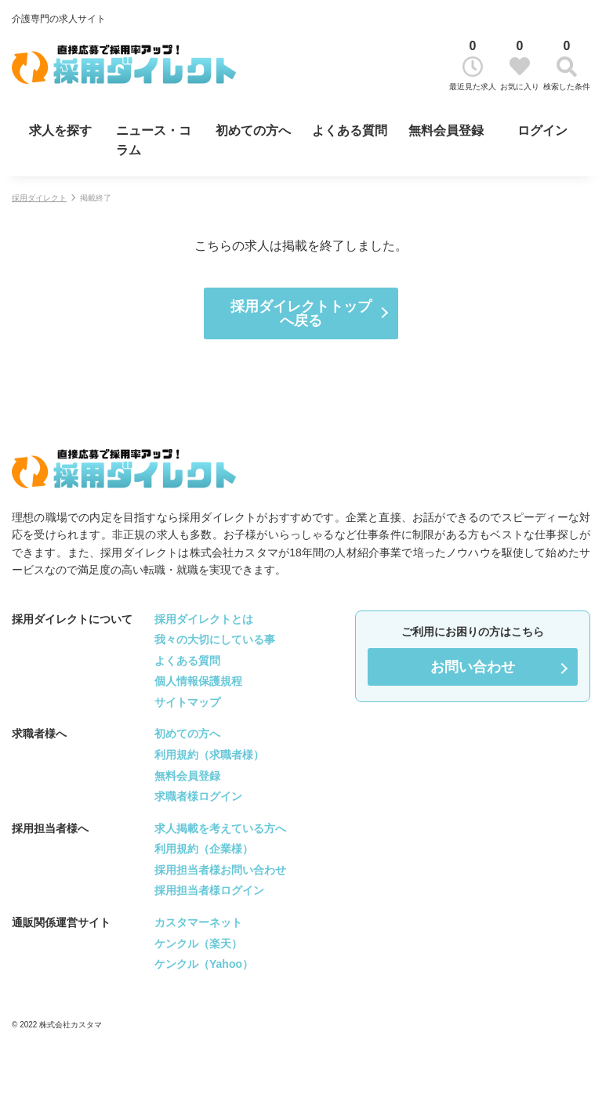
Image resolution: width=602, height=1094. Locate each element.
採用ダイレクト (39, 198)
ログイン (542, 130)
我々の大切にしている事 (214, 639)
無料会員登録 (446, 130)
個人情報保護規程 (198, 681)
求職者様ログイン (198, 796)
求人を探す (60, 130)
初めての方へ (253, 130)
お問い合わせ (472, 667)
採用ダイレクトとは (203, 619)
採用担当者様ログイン (209, 890)
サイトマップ (187, 702)
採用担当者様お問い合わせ (220, 870)
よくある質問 (349, 130)
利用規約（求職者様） (209, 754)
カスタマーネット (198, 922)
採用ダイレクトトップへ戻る (301, 313)
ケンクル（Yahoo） (203, 964)
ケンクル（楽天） (198, 943)
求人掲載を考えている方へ (220, 828)
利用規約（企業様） (203, 848)
